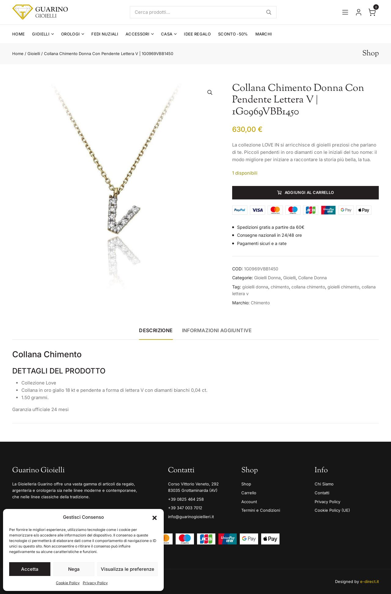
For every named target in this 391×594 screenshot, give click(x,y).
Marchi (263, 34)
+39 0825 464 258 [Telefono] (186, 499)
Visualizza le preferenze (127, 569)
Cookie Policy (68, 583)
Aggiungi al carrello (309, 192)
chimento (280, 286)
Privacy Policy (95, 583)
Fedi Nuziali (104, 34)
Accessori (137, 34)
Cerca (268, 12)
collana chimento (308, 286)
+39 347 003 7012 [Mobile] (185, 507)
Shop (246, 483)
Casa (166, 34)
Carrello (248, 492)
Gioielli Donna (267, 277)
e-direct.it (369, 581)
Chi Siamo (324, 483)
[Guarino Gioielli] (40, 12)
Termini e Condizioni (260, 510)
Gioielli (40, 34)
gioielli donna (255, 286)
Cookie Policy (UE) (332, 510)
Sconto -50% (233, 34)
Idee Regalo (197, 34)
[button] (155, 517)
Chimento (260, 302)
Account (249, 501)
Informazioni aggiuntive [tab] (217, 330)
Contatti (322, 492)
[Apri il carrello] (372, 12)
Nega (74, 569)
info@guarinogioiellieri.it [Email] (191, 516)
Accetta (29, 569)
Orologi (70, 34)
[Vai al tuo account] (358, 12)
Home (18, 34)
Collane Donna (312, 277)
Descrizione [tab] (156, 330)
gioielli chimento (343, 286)
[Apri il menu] (345, 12)
